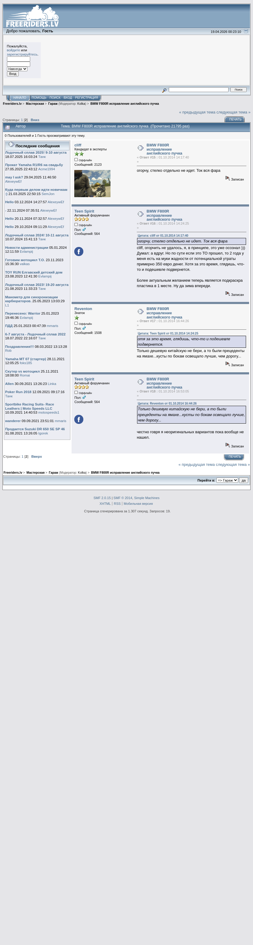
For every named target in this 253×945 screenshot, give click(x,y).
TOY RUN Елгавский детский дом (33, 272)
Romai (25, 375)
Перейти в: (206, 480)
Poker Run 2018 (18, 392)
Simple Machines (146, 498)
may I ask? (14, 177)
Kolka (81, 103)
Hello (9, 202)
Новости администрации (26, 247)
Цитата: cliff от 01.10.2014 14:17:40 (163, 235)
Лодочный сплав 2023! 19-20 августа (37, 285)
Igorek (43, 433)
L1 (7, 305)
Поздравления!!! (19, 346)
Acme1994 (46, 169)
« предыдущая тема (197, 112)
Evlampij (26, 251)
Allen (9, 384)
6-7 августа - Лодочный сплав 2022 (35, 334)
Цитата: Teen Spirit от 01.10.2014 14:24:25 (168, 333)
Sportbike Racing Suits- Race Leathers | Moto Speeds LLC (29, 406)
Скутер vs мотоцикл (23, 371)
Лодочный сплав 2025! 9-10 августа (36, 152)
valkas (25, 264)
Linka (52, 384)
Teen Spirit (84, 211)
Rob (8, 350)
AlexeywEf (13, 181)
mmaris (52, 326)
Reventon (83, 308)
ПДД (9, 326)
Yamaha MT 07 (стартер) (25, 359)
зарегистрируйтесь (22, 54)
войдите (13, 50)
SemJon (48, 194)
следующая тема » (233, 112)
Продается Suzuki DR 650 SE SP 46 (35, 429)
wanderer (13, 421)
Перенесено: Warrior (22, 313)
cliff (77, 145)
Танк (42, 157)
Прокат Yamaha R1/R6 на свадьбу (34, 165)
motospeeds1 (48, 412)
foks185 (26, 363)
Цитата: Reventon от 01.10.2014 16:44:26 (167, 403)
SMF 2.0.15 (102, 498)
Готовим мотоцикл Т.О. (25, 260)
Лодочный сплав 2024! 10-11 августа (37, 235)
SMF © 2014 (123, 498)
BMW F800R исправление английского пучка (164, 149)
